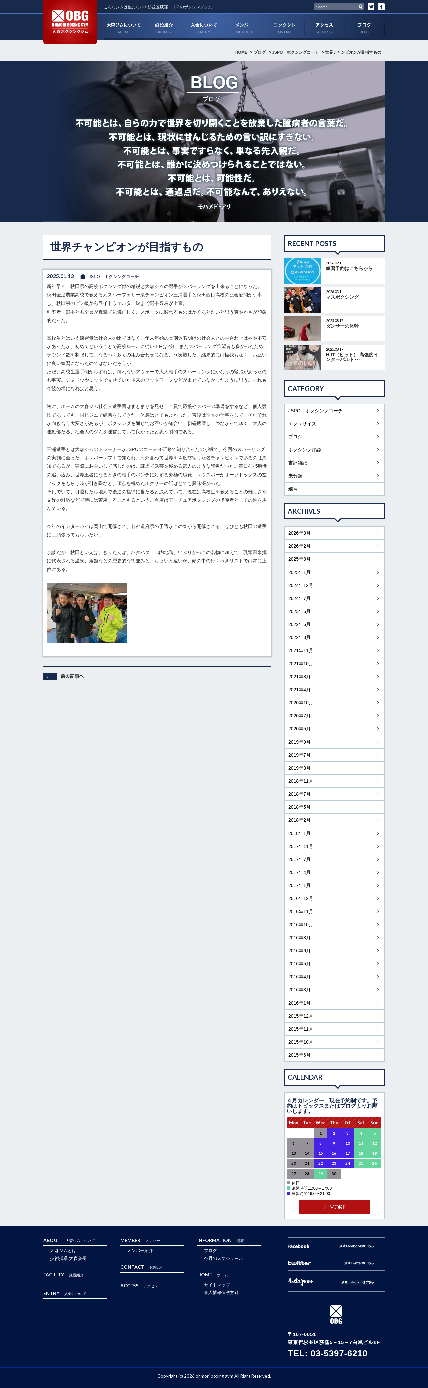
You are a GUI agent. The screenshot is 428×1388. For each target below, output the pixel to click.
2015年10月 (300, 1042)
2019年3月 (299, 768)
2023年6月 (299, 611)
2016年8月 (299, 937)
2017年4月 (299, 872)
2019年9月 (299, 742)
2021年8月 (299, 676)
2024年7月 (299, 598)
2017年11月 (300, 846)
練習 (293, 489)
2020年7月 (299, 715)
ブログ (364, 27)
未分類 (295, 476)
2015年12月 (300, 1016)
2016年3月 (299, 989)
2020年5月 (299, 728)
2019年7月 (299, 755)
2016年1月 (299, 1003)
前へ (63, 676)
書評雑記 (297, 462)
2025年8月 (299, 559)
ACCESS (324, 27)
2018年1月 (299, 833)
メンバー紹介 (140, 1250)
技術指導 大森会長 (68, 1258)
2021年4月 (299, 689)
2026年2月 (299, 546)
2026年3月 (299, 533)
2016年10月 (300, 924)
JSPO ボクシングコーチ (295, 52)
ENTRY (204, 27)
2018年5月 (299, 807)
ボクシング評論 (304, 449)
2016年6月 (299, 950)
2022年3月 (299, 637)
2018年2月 (299, 820)
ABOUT (124, 27)
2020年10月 (300, 702)
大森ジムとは (63, 1250)
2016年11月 (300, 911)
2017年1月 (299, 885)
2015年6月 (299, 1055)
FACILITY (164, 27)
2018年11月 (300, 781)
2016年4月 (299, 976)
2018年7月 (299, 794)
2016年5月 (299, 963)
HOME (241, 52)
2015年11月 (300, 1029)
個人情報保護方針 (221, 1292)
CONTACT (284, 27)
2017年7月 (299, 859)
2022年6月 (299, 624)
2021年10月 (300, 663)
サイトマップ (217, 1284)
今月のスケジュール (223, 1258)
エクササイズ (302, 423)
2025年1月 (299, 572)
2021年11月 (300, 650)
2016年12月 (300, 898)
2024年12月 (300, 585)
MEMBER (244, 27)
